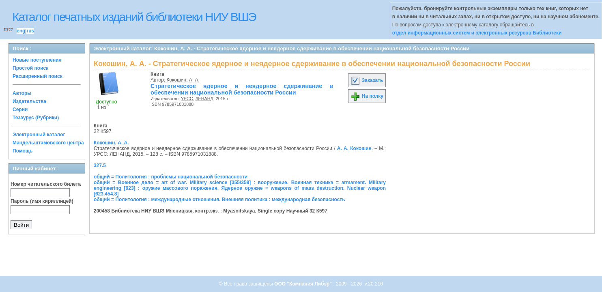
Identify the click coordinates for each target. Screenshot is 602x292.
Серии (20, 109)
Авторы (22, 93)
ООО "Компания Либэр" (303, 284)
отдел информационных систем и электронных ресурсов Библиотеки (477, 33)
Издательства (29, 101)
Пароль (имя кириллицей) (42, 201)
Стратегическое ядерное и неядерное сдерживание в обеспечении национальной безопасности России (241, 89)
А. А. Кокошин (354, 148)
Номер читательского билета (46, 184)
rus (30, 31)
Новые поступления (37, 60)
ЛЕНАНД (204, 98)
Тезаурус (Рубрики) (36, 117)
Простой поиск (30, 68)
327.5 (100, 165)
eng (21, 31)
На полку (366, 96)
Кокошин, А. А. (183, 80)
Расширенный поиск (37, 76)
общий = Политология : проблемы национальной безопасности (170, 177)
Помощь (22, 151)
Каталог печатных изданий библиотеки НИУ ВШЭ (134, 17)
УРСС (187, 98)
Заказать (366, 80)
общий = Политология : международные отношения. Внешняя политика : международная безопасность (219, 199)
